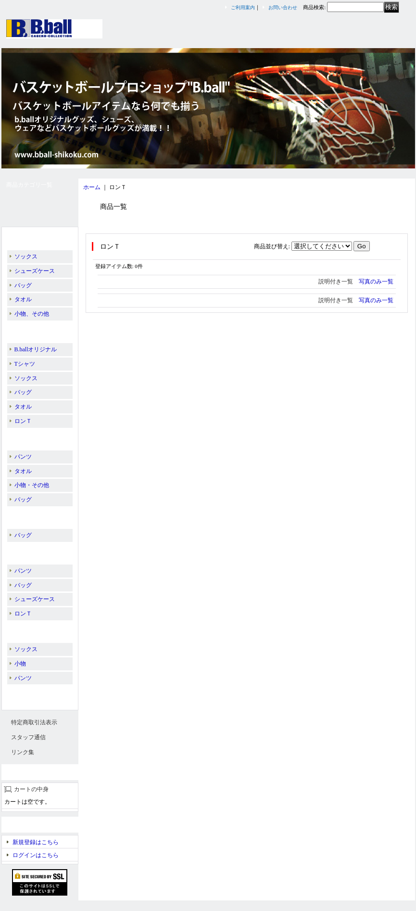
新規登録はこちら (36, 842)
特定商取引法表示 (34, 722)
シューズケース (34, 271)
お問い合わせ (282, 7)
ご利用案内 (243, 7)
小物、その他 (31, 313)
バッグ (23, 285)
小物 (20, 663)
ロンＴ (23, 421)
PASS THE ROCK (33, 515)
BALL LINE (29, 437)
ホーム (92, 187)
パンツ (23, 456)
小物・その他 (31, 485)
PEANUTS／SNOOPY (39, 551)
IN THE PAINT (30, 329)
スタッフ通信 (28, 737)
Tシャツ (24, 363)
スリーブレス (29, 693)
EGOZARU (25, 629)
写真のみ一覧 (376, 281)
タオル (23, 299)
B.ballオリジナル (33, 236)
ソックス (26, 256)
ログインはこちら (36, 855)
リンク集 (22, 752)
